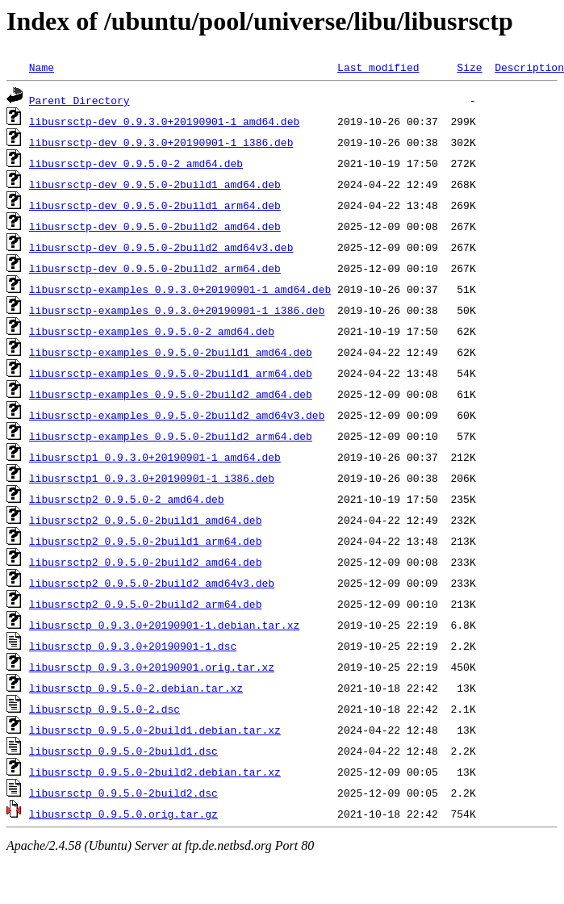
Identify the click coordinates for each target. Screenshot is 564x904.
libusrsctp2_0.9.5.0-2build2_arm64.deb (145, 603)
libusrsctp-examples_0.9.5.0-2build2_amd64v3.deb (177, 415)
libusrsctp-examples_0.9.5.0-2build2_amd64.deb (170, 394)
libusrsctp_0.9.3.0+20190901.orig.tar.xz (151, 666)
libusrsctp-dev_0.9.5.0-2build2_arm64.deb (155, 268)
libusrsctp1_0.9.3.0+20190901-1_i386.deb (151, 478)
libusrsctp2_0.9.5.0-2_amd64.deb (126, 499)
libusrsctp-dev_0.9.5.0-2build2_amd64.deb (155, 226)
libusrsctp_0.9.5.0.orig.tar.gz (123, 813)
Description (529, 67)
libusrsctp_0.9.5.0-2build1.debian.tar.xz (155, 729)
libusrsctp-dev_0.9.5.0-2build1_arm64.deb (155, 205)
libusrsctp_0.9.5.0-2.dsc (104, 708)
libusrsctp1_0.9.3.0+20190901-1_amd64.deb (155, 457)
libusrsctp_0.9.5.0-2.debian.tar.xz (136, 687)
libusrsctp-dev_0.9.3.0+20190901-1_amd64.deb (164, 121)
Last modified (378, 67)
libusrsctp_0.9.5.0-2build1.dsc (123, 750)
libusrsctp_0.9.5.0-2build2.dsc (123, 792)
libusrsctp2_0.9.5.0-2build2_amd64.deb (145, 562)
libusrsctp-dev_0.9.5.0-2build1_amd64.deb (155, 184)
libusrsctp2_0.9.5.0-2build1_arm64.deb (145, 541)
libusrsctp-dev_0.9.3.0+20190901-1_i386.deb (161, 142)
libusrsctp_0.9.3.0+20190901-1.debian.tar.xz (164, 624)
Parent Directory (79, 100)
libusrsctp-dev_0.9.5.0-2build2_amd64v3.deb (161, 247)
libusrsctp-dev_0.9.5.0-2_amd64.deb (136, 163)
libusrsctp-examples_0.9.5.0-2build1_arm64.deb (170, 373)
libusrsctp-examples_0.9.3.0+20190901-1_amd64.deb (180, 289)
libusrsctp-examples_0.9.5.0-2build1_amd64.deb (170, 352)
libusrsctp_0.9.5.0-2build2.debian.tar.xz (155, 771)
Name (41, 67)
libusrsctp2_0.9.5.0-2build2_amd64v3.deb (151, 582)
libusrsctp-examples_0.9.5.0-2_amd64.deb (151, 331)
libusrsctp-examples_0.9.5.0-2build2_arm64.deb (170, 436)
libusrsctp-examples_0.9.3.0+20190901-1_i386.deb (177, 310)
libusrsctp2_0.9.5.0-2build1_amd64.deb (145, 520)
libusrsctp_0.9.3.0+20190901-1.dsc (132, 645)
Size (469, 67)
